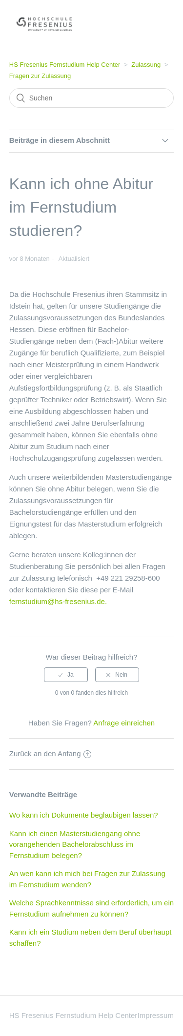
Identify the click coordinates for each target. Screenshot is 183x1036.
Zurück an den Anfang (50, 753)
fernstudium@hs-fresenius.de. (58, 601)
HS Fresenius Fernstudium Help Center (65, 64)
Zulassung (146, 64)
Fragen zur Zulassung (40, 75)
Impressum (156, 1015)
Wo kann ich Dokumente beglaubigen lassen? (83, 815)
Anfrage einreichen (124, 723)
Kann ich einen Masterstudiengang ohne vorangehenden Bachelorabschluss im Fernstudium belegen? (75, 844)
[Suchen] (91, 98)
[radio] (66, 674)
